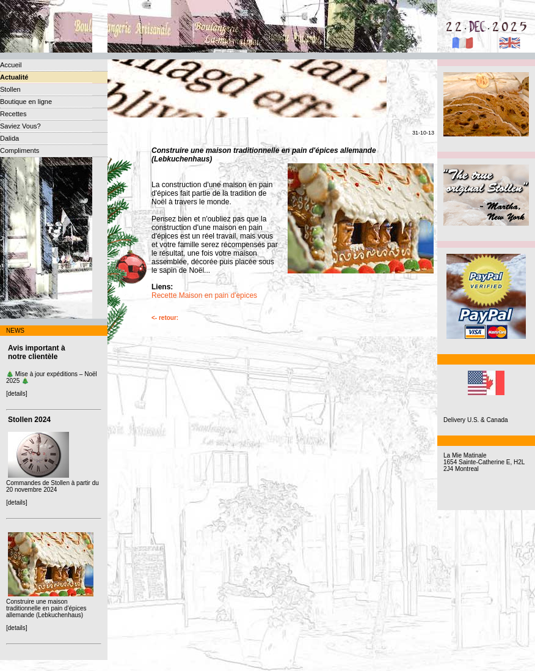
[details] (16, 393)
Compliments (19, 150)
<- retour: (164, 317)
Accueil (10, 65)
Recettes (13, 113)
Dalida (9, 138)
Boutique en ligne (26, 101)
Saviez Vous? (20, 126)
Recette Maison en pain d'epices (204, 295)
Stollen (10, 89)
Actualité (14, 77)
